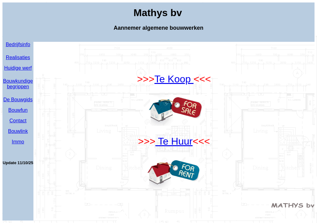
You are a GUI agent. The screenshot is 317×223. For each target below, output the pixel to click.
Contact (17, 120)
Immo (18, 141)
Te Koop (173, 79)
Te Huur (174, 141)
